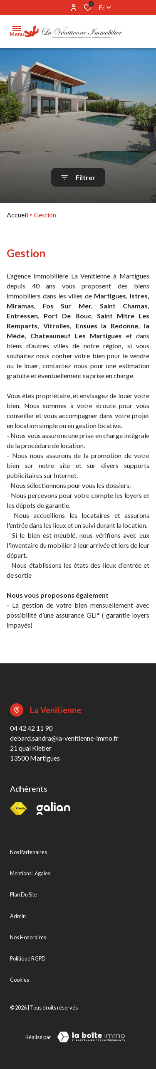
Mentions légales (30, 873)
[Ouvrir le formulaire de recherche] (78, 177)
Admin (18, 916)
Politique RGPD (28, 958)
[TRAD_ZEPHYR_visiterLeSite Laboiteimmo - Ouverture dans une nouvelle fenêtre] (91, 1037)
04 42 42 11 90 (31, 728)
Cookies (19, 979)
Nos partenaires (28, 852)
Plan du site (23, 894)
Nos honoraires (28, 937)
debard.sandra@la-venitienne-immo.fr (64, 738)
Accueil (17, 215)
